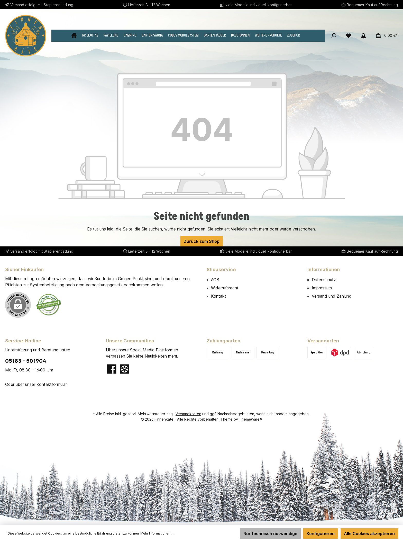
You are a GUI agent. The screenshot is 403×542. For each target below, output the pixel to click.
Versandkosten (188, 414)
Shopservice (221, 269)
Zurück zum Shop (201, 241)
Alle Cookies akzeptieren (369, 533)
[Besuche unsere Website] (124, 369)
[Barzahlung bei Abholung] (268, 352)
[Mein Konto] (363, 35)
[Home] (76, 35)
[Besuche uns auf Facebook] (111, 369)
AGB (215, 279)
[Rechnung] (218, 352)
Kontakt (218, 296)
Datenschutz (324, 279)
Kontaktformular (51, 384)
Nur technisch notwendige (270, 533)
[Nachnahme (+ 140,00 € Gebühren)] (243, 352)
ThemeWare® (250, 419)
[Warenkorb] (385, 35)
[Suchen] (333, 35)
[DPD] (340, 352)
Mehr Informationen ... (156, 533)
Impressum (322, 287)
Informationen (323, 269)
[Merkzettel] (348, 35)
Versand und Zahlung (331, 296)
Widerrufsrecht (225, 287)
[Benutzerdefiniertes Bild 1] (49, 305)
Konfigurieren (321, 533)
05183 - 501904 (25, 361)
